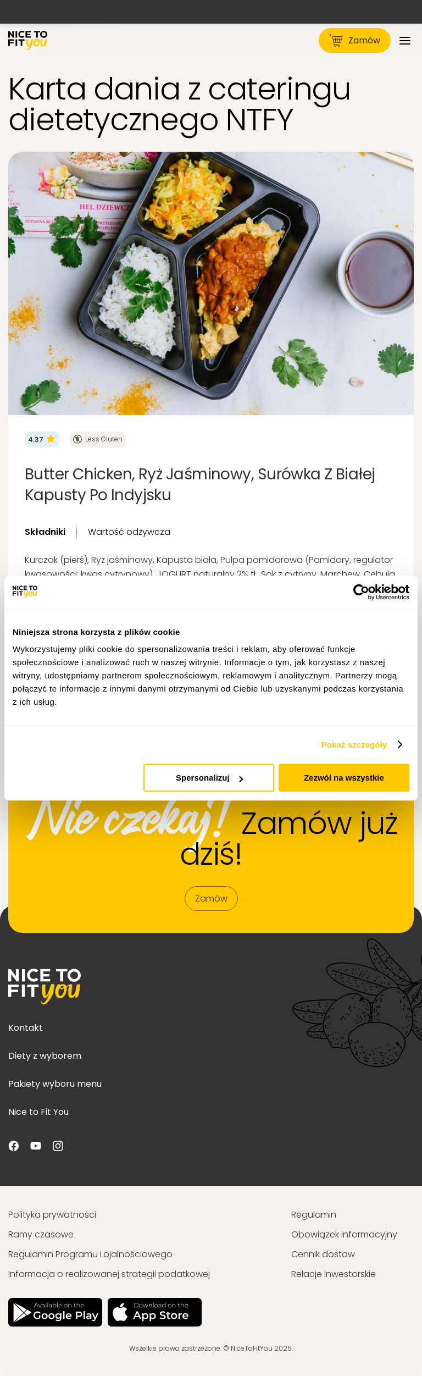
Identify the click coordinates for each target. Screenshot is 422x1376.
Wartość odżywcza (129, 532)
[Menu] (405, 40)
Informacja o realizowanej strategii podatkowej (109, 1274)
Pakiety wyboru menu (55, 1083)
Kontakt (25, 1027)
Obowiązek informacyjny (344, 1234)
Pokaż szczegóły (354, 744)
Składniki (45, 532)
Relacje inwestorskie (333, 1274)
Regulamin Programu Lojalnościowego (90, 1254)
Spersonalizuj (209, 777)
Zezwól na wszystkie (344, 777)
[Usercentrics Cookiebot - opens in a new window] (361, 592)
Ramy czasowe (41, 1234)
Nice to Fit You (38, 1112)
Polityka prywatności (52, 1214)
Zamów (354, 40)
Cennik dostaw (323, 1254)
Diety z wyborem (44, 1055)
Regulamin (313, 1214)
